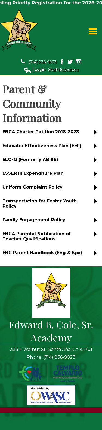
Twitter (70, 61)
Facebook (62, 61)
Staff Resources (63, 69)
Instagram (78, 61)
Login (34, 69)
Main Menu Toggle (93, 31)
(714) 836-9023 (39, 61)
